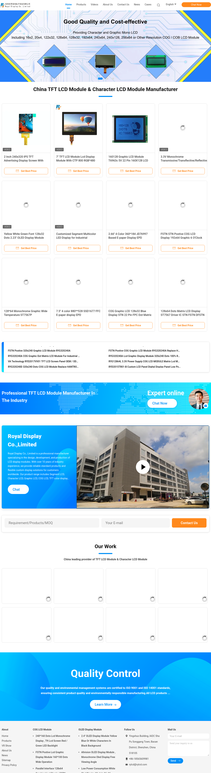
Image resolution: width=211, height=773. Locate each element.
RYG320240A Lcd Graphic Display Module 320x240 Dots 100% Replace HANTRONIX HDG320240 (145, 359)
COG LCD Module (42, 729)
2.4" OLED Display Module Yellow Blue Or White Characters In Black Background (99, 741)
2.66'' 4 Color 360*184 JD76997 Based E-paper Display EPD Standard (128, 237)
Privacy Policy (9, 765)
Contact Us (189, 523)
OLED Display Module (90, 729)
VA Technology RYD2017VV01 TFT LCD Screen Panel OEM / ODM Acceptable (44, 364)
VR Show (6, 745)
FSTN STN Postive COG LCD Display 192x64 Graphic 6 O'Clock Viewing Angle (181, 237)
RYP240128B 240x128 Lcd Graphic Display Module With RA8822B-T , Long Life (44, 348)
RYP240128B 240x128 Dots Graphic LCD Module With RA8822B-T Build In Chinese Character (145, 348)
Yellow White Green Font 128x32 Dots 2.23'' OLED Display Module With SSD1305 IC (24, 237)
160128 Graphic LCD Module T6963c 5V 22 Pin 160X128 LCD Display (128, 160)
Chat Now (196, 4)
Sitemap (6, 760)
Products (6, 740)
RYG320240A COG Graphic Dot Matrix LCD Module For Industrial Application (44, 359)
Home (5, 736)
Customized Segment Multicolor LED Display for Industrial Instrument (76, 237)
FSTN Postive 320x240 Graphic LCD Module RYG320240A (39, 354)
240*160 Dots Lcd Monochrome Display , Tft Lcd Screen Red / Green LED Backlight (53, 741)
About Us (7, 750)
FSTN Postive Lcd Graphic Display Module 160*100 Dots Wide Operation (52, 757)
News (5, 755)
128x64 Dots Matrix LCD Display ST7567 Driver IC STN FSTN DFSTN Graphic (182, 314)
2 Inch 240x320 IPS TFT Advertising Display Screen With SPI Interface (23, 160)
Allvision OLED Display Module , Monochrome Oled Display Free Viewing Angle (98, 757)
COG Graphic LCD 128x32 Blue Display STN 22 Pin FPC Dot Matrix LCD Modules (129, 314)
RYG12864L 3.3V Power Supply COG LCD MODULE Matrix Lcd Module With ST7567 (145, 364)
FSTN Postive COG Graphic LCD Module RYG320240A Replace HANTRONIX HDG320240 (145, 354)
